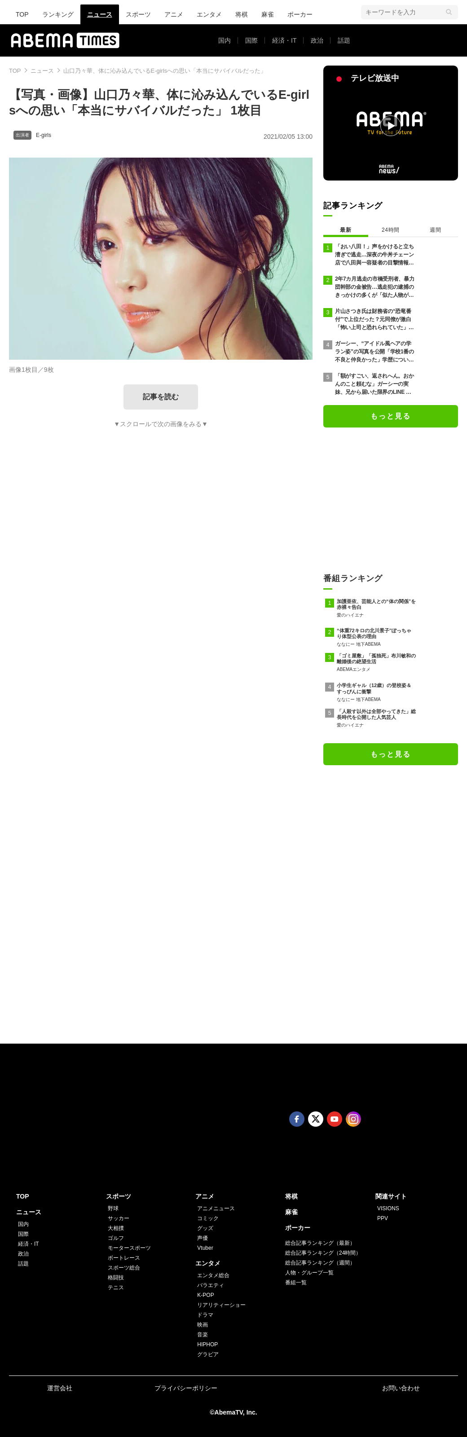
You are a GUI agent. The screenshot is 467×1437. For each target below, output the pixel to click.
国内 (224, 40)
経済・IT (284, 40)
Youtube (334, 1119)
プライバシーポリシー (185, 1388)
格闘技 (116, 1277)
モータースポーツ (129, 1248)
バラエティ (210, 1285)
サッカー (118, 1218)
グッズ (205, 1228)
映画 (202, 1325)
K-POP (205, 1295)
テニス (116, 1287)
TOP (22, 14)
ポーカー (300, 14)
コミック (208, 1218)
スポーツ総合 (124, 1268)
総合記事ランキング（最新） (320, 1243)
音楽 (202, 1334)
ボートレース (124, 1258)
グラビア (208, 1354)
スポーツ (138, 14)
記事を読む (161, 397)
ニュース (99, 14)
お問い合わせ (401, 1388)
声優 (202, 1238)
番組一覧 (296, 1282)
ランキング (58, 14)
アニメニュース (216, 1208)
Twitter (315, 1119)
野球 (113, 1208)
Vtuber (205, 1248)
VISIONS (388, 1208)
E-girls (43, 135)
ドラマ (205, 1315)
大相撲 (116, 1228)
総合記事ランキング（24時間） (323, 1253)
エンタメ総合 (213, 1275)
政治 (317, 40)
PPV (382, 1218)
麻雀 (267, 14)
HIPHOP (207, 1344)
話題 (344, 40)
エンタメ (209, 14)
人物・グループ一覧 (309, 1272)
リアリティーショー (221, 1305)
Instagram (353, 1119)
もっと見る (390, 416)
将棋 (241, 14)
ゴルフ (116, 1238)
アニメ (173, 14)
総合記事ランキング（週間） (320, 1263)
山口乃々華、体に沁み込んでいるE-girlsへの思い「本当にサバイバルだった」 (165, 70)
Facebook (296, 1119)
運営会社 (59, 1388)
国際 (251, 40)
